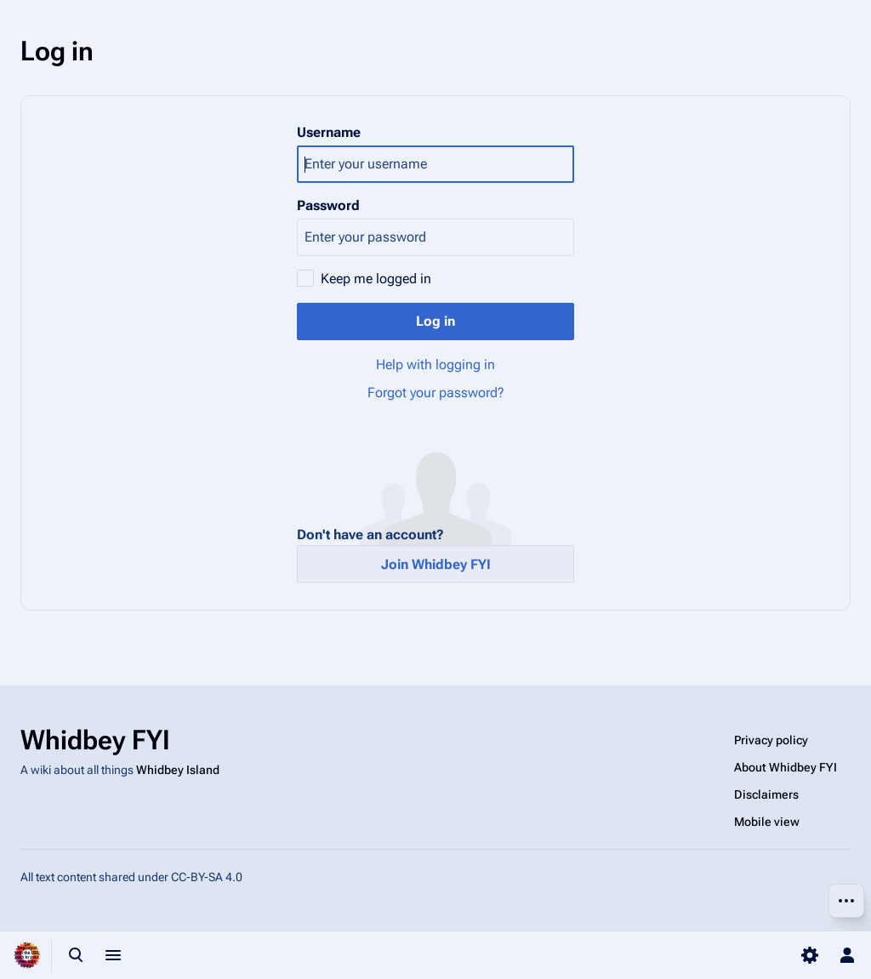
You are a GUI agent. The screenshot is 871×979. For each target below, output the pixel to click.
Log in (435, 321)
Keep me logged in (376, 278)
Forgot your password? (435, 392)
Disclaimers (766, 794)
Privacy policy (771, 740)
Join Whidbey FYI (436, 564)
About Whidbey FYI (785, 767)
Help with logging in (435, 364)
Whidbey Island (177, 770)
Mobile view (767, 821)
